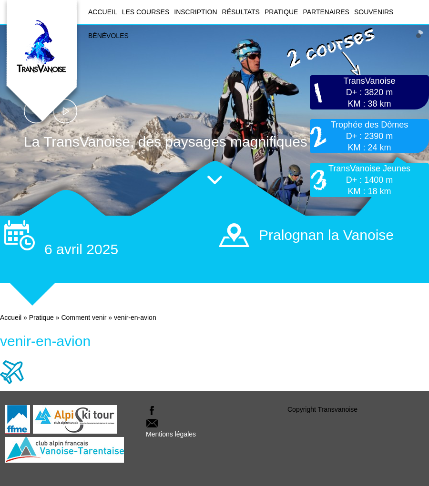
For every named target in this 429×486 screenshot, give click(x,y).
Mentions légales (171, 434)
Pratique (281, 12)
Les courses (146, 12)
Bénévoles (108, 36)
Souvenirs (373, 12)
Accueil (102, 12)
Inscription (195, 12)
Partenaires (326, 12)
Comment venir (83, 317)
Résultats (241, 12)
